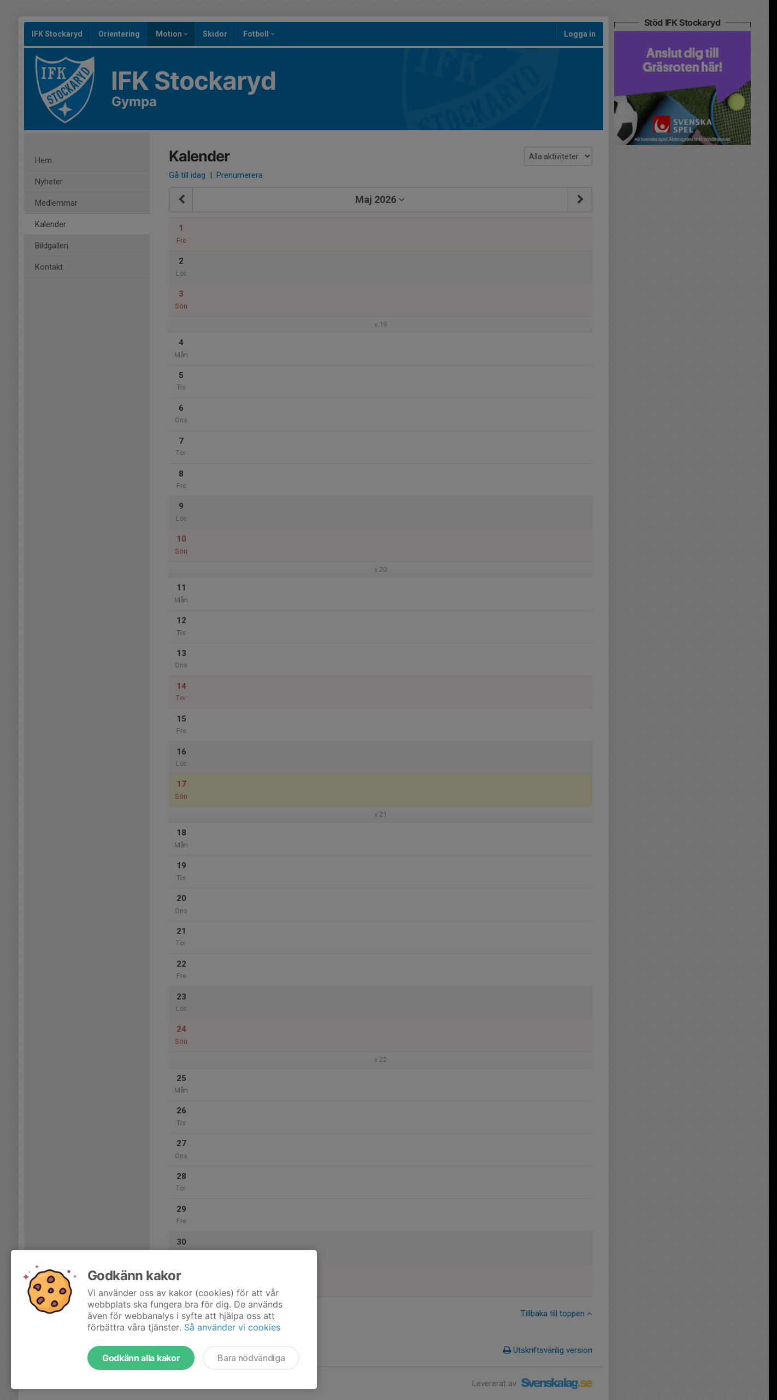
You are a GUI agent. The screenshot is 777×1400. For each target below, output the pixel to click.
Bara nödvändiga (251, 1357)
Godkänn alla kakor (141, 1357)
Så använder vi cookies (232, 1327)
